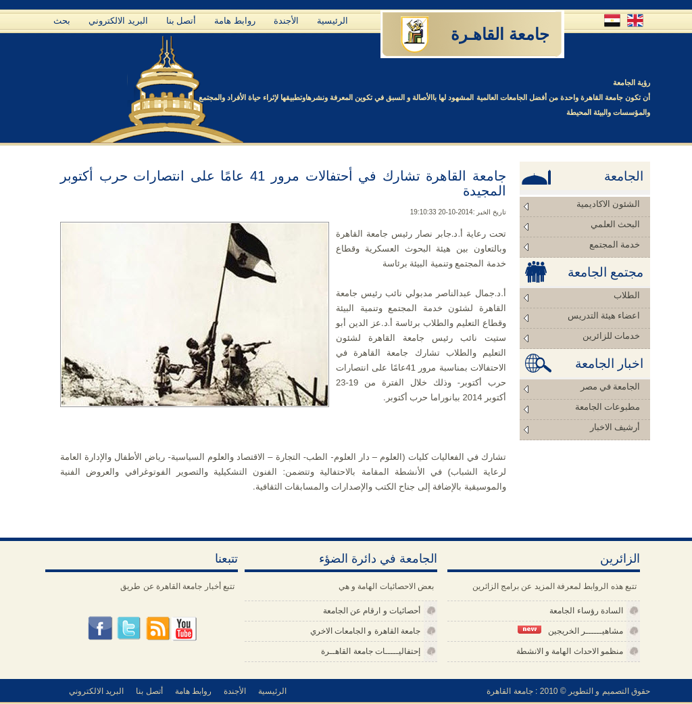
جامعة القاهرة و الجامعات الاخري (365, 631)
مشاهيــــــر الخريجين (570, 631)
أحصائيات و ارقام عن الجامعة (371, 610)
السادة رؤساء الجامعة (586, 610)
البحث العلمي (615, 224)
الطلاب (627, 295)
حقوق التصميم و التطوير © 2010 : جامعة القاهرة (568, 691)
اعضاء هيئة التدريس (604, 315)
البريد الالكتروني (118, 21)
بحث (61, 21)
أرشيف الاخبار (615, 427)
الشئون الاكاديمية (608, 204)
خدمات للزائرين (611, 336)
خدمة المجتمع (614, 244)
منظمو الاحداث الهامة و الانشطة (569, 651)
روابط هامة (234, 21)
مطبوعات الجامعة (607, 407)
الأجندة (286, 21)
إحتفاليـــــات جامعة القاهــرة (370, 651)
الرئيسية (332, 21)
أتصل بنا (181, 21)
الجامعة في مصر (610, 386)
